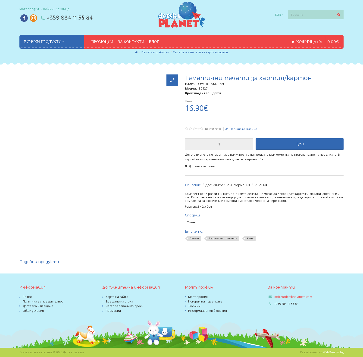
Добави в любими (202, 166)
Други (216, 93)
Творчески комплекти (223, 238)
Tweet (191, 222)
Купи (299, 144)
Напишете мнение (241, 129)
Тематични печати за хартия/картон (200, 52)
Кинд (250, 238)
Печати (194, 238)
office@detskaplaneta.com (293, 297)
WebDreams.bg (333, 352)
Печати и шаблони (155, 52)
